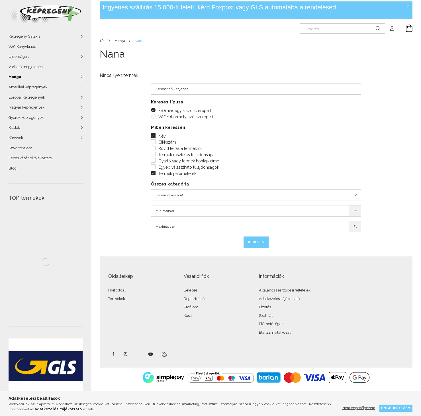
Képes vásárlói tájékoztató (30, 158)
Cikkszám (167, 142)
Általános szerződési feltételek (284, 290)
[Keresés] (342, 28)
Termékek (116, 299)
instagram (125, 354)
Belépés (190, 290)
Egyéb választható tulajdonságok (188, 167)
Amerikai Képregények (28, 87)
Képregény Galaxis (24, 36)
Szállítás (266, 315)
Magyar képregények (26, 107)
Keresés (256, 242)
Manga (15, 77)
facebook (113, 354)
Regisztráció (194, 299)
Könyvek (16, 138)
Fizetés (265, 307)
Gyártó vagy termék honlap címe (188, 161)
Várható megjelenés (25, 67)
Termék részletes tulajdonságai (186, 154)
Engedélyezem (396, 408)
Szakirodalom (20, 148)
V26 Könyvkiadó (22, 46)
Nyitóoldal (117, 290)
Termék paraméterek (177, 173)
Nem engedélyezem (358, 408)
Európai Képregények (27, 97)
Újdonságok (19, 56)
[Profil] (392, 28)
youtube (151, 354)
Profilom (191, 307)
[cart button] (405, 28)
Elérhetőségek (271, 324)
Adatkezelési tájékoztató (279, 299)
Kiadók (14, 127)
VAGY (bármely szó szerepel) (185, 117)
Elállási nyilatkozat (275, 332)
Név (161, 136)
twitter (138, 354)
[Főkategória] (103, 41)
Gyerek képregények (26, 117)
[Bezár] (408, 5)
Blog (13, 168)
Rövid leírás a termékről (180, 148)
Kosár (188, 315)
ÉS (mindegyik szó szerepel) (184, 110)
